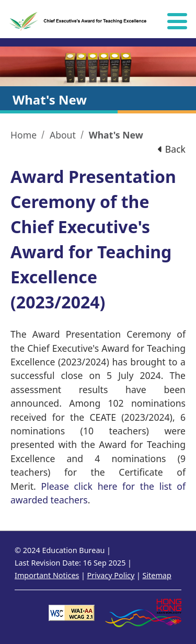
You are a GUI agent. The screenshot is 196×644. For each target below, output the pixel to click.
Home (23, 135)
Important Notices (47, 575)
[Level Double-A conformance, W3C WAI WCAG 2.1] (72, 611)
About (63, 135)
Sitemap (156, 575)
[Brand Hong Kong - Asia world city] (143, 611)
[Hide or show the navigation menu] (177, 21)
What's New (116, 135)
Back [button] (172, 149)
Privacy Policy (111, 575)
